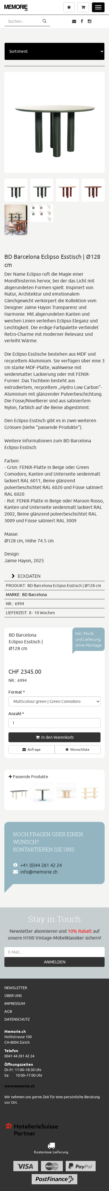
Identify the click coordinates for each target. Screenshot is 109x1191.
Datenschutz (17, 1019)
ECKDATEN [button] (25, 576)
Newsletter (15, 987)
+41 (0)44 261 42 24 (41, 865)
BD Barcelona (26, 594)
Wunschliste (77, 749)
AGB (8, 1011)
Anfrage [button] (31, 749)
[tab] (54, 575)
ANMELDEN (54, 962)
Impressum (14, 1003)
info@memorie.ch (39, 871)
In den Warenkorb (55, 737)
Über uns (13, 995)
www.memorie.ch (19, 1086)
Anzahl (16, 713)
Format (16, 691)
